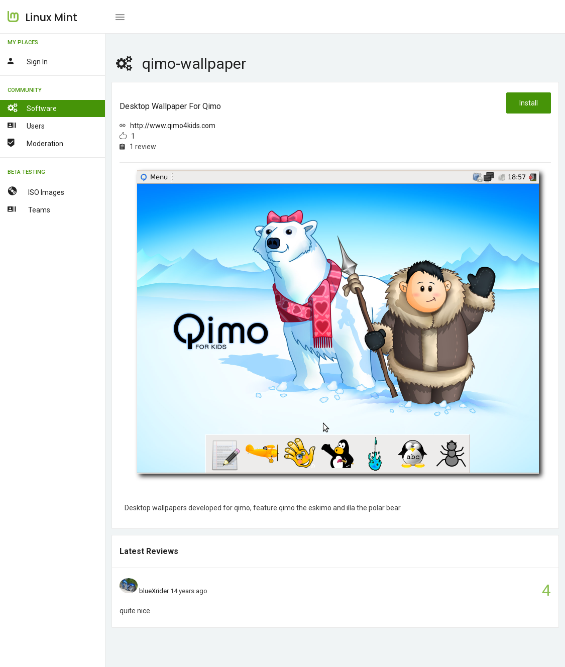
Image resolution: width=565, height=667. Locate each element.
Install (528, 103)
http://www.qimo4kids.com (172, 126)
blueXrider (154, 591)
